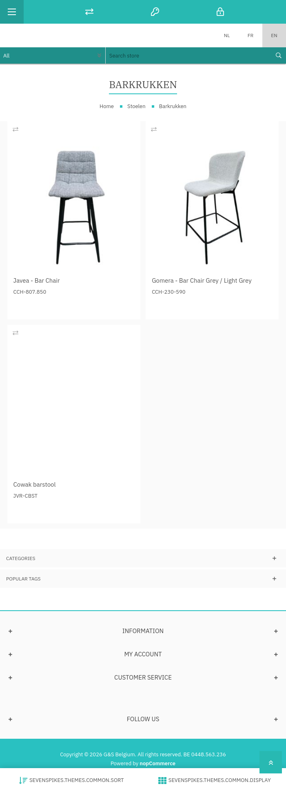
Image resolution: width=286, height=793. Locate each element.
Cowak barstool (34, 484)
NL (227, 35)
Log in (220, 11)
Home (107, 106)
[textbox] (188, 55)
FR (250, 35)
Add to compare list (15, 129)
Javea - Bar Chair (36, 280)
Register (155, 11)
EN (274, 35)
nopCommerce (157, 763)
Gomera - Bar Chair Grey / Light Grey (202, 280)
